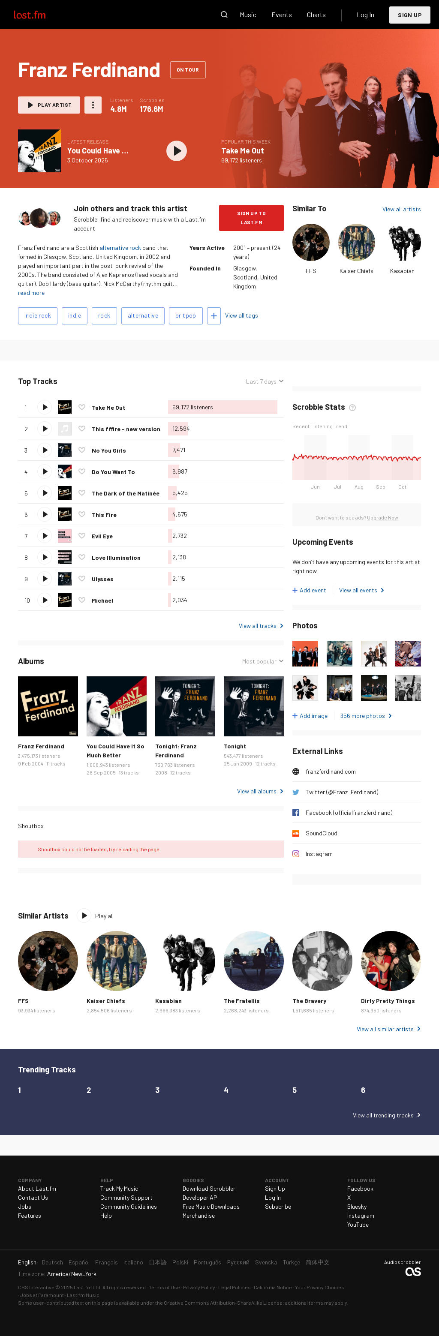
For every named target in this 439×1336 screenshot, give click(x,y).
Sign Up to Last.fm (251, 217)
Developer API (201, 1197)
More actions (93, 105)
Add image (314, 715)
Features (29, 1215)
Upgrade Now (382, 517)
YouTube (358, 1224)
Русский (238, 1262)
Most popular (259, 661)
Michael (102, 600)
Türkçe (291, 1262)
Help (106, 1215)
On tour (188, 69)
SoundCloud (321, 833)
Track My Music (119, 1188)
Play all (104, 915)
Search (224, 14)
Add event (313, 590)
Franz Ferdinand (41, 746)
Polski (180, 1262)
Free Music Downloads (211, 1206)
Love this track (82, 407)
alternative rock (120, 247)
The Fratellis (242, 1000)
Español (79, 1262)
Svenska (266, 1262)
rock (104, 315)
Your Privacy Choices (319, 1287)
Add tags (214, 315)
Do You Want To (113, 471)
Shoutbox (31, 825)
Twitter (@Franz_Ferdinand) (342, 792)
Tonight (235, 746)
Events (281, 14)
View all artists (401, 209)
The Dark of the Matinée (125, 493)
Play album (176, 150)
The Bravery (309, 1000)
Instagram (319, 853)
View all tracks (258, 625)
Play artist (55, 105)
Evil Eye (102, 536)
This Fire (104, 514)
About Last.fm (37, 1188)
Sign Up (410, 14)
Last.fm (39, 15)
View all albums (257, 791)
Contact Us (33, 1197)
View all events (358, 590)
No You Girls (109, 450)
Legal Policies (234, 1287)
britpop (185, 315)
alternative (143, 315)
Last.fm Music (83, 1295)
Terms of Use (164, 1287)
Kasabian (402, 270)
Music (248, 14)
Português (207, 1262)
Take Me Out (242, 150)
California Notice (273, 1287)
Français (106, 1262)
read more (31, 292)
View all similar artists (385, 1029)
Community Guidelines (128, 1206)
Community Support (126, 1197)
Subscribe (278, 1206)
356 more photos (362, 715)
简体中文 (318, 1262)
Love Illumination (116, 557)
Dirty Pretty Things (388, 1000)
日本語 (158, 1262)
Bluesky (357, 1206)
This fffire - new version (126, 428)
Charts (316, 14)
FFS (311, 270)
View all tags (241, 315)
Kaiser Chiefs (356, 270)
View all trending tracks (383, 1115)
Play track (44, 407)
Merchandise (199, 1215)
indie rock (37, 315)
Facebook (360, 1188)
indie (74, 315)
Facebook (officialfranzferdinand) (349, 812)
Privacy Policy (199, 1287)
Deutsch (52, 1262)
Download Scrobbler (209, 1188)
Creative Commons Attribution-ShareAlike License (223, 1303)
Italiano (133, 1262)
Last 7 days (261, 381)
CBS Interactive (36, 1287)
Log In (365, 14)
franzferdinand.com (331, 771)
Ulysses (103, 578)
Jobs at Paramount (42, 1295)
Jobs (24, 1206)
